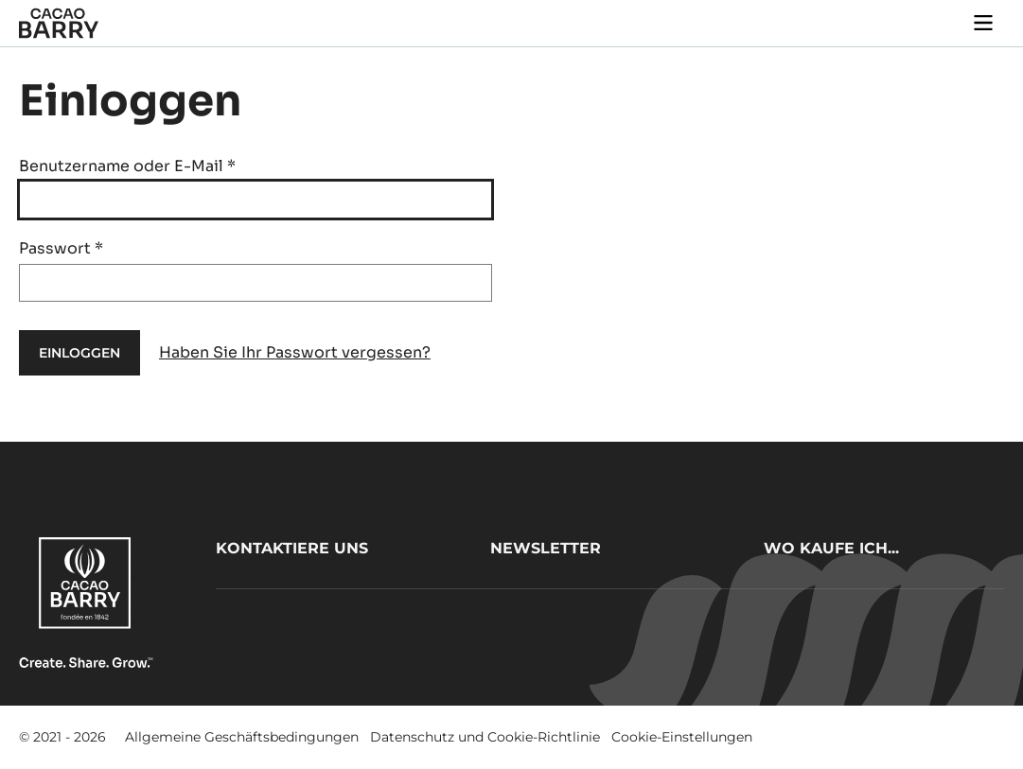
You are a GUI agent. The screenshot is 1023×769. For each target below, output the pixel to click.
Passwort (61, 248)
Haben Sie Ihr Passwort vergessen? (295, 352)
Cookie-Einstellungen (681, 736)
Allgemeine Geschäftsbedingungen (242, 736)
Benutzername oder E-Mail (127, 166)
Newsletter (545, 548)
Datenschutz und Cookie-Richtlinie (485, 736)
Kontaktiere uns (292, 548)
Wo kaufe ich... (831, 548)
